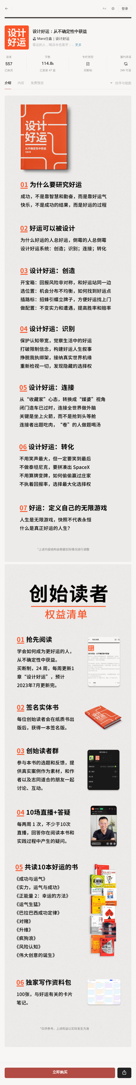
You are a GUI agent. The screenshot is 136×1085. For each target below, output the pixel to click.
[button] (104, 8)
